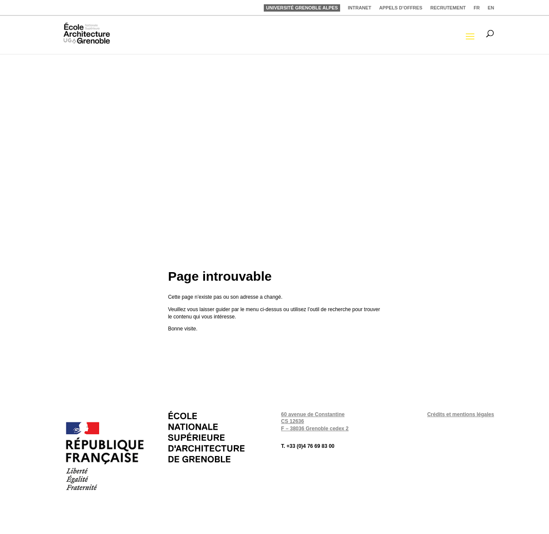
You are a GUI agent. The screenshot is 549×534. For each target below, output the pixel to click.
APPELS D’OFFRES (400, 7)
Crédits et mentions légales (460, 414)
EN (491, 7)
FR (477, 7)
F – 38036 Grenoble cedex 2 (314, 429)
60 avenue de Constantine (312, 414)
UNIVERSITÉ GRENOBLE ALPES (302, 7)
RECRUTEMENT (448, 7)
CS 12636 (292, 421)
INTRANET (359, 7)
